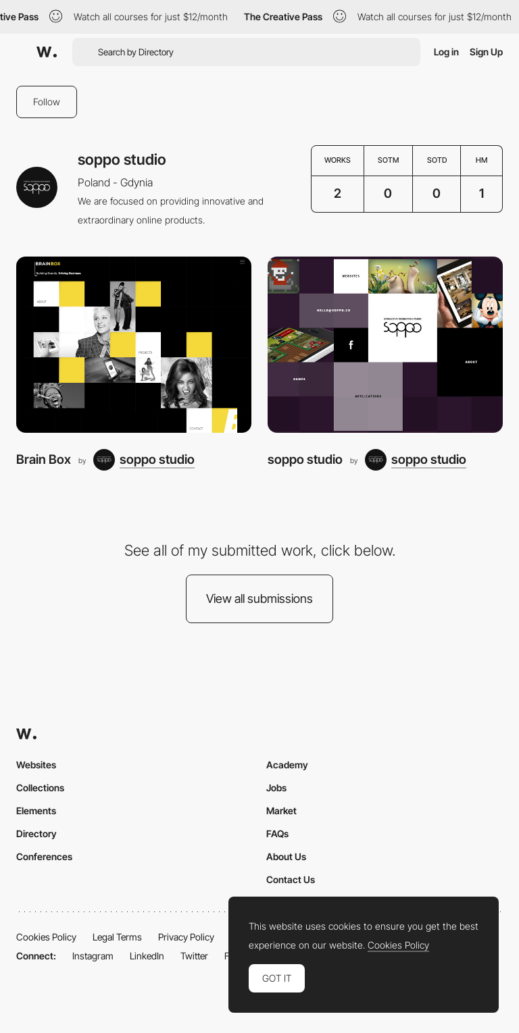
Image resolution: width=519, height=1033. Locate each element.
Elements (36, 810)
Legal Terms (117, 937)
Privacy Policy (186, 937)
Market (281, 810)
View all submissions (259, 598)
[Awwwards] (46, 52)
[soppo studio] (144, 460)
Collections (40, 787)
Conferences (44, 856)
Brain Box (43, 459)
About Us (286, 856)
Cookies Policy (46, 937)
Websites (36, 764)
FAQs (277, 833)
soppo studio (305, 459)
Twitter (194, 955)
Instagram (93, 955)
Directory (36, 833)
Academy (287, 764)
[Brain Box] (133, 345)
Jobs (276, 787)
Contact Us (290, 879)
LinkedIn (147, 955)
